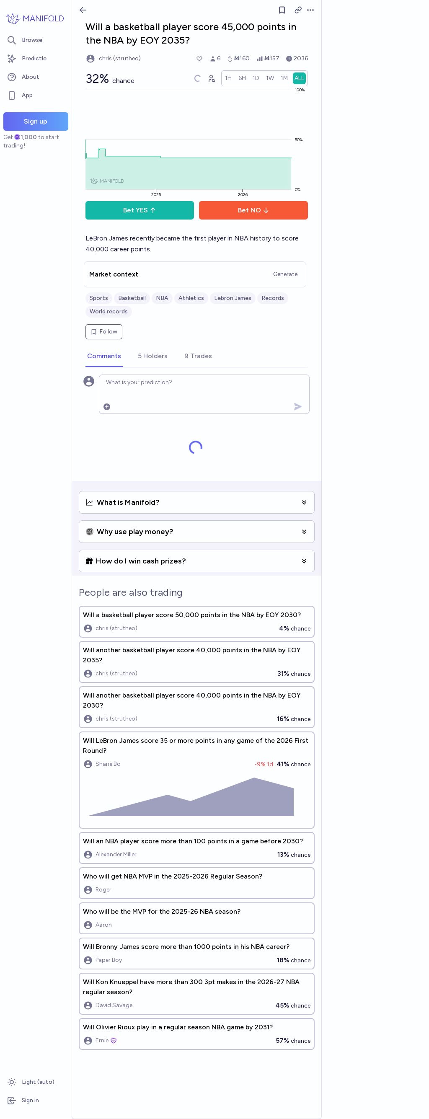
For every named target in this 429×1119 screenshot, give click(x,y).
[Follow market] (282, 10)
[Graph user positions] (211, 78)
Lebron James (232, 298)
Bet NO (253, 210)
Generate (285, 274)
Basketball (132, 298)
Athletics (191, 298)
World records (109, 311)
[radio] (228, 78)
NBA (162, 298)
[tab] (104, 356)
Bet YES (139, 210)
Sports (99, 298)
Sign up (35, 121)
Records (272, 298)
